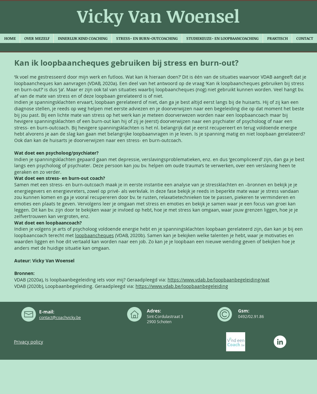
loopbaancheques (94, 235)
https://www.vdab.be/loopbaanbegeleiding (182, 286)
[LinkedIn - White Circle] (280, 341)
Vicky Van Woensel (158, 16)
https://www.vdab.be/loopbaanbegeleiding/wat (218, 280)
